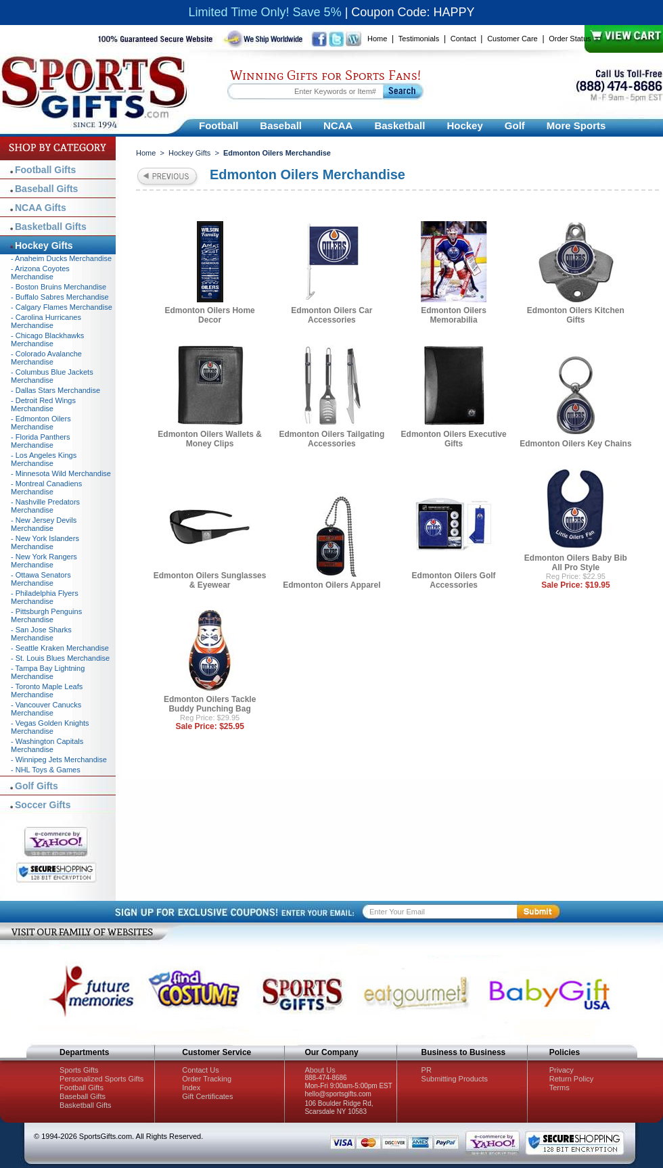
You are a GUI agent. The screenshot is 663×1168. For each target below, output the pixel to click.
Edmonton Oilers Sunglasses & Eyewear (210, 580)
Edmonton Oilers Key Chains (575, 443)
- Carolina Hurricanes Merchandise (46, 321)
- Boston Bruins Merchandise (58, 287)
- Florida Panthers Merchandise (40, 441)
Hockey (464, 125)
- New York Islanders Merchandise (45, 542)
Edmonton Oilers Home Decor (209, 315)
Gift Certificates (207, 1096)
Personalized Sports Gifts (101, 1079)
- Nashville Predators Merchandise (45, 506)
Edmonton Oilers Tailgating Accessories (331, 438)
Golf (515, 125)
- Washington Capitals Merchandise (47, 745)
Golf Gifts (36, 785)
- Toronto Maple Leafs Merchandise (47, 690)
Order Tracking (206, 1079)
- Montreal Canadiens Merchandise (46, 488)
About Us (319, 1070)
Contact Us (200, 1070)
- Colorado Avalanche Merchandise (46, 358)
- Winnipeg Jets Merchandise (59, 759)
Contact (463, 38)
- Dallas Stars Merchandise (55, 390)
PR (426, 1070)
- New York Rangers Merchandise (44, 561)
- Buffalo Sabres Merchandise (60, 297)
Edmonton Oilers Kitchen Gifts (575, 315)
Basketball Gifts (51, 226)
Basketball (399, 125)
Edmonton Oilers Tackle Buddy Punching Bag (210, 704)
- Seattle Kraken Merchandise (60, 648)
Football (218, 125)
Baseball (281, 125)
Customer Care (512, 38)
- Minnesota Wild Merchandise (61, 473)
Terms (559, 1087)
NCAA (337, 125)
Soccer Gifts (42, 804)
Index (191, 1087)
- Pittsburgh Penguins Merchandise (46, 615)
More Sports (576, 125)
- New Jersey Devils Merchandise (43, 524)
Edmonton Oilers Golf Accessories (454, 580)
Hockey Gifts (189, 153)
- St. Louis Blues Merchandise (60, 658)
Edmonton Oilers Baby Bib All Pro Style (575, 562)
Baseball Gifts (46, 188)
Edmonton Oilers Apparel (331, 585)
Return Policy (571, 1079)
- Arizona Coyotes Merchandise (40, 272)
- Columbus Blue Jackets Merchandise (52, 376)
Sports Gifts (79, 1070)
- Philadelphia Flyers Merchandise (44, 597)
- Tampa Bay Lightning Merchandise (48, 672)
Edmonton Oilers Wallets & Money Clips (210, 438)
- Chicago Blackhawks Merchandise (47, 339)
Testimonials (419, 38)
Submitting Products (454, 1079)
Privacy (561, 1070)
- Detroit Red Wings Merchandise (43, 404)
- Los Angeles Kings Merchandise (43, 459)
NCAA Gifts (40, 207)
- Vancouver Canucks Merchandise (46, 709)
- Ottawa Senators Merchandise (41, 579)
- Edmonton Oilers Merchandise (41, 423)
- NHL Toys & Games (46, 770)
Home (377, 38)
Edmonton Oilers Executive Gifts (454, 438)
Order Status (570, 38)
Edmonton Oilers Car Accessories (331, 315)
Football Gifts (45, 169)
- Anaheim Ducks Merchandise (61, 258)
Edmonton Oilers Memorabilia (453, 315)
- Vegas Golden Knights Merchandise (50, 727)
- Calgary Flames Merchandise (61, 307)
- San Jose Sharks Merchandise (41, 634)
